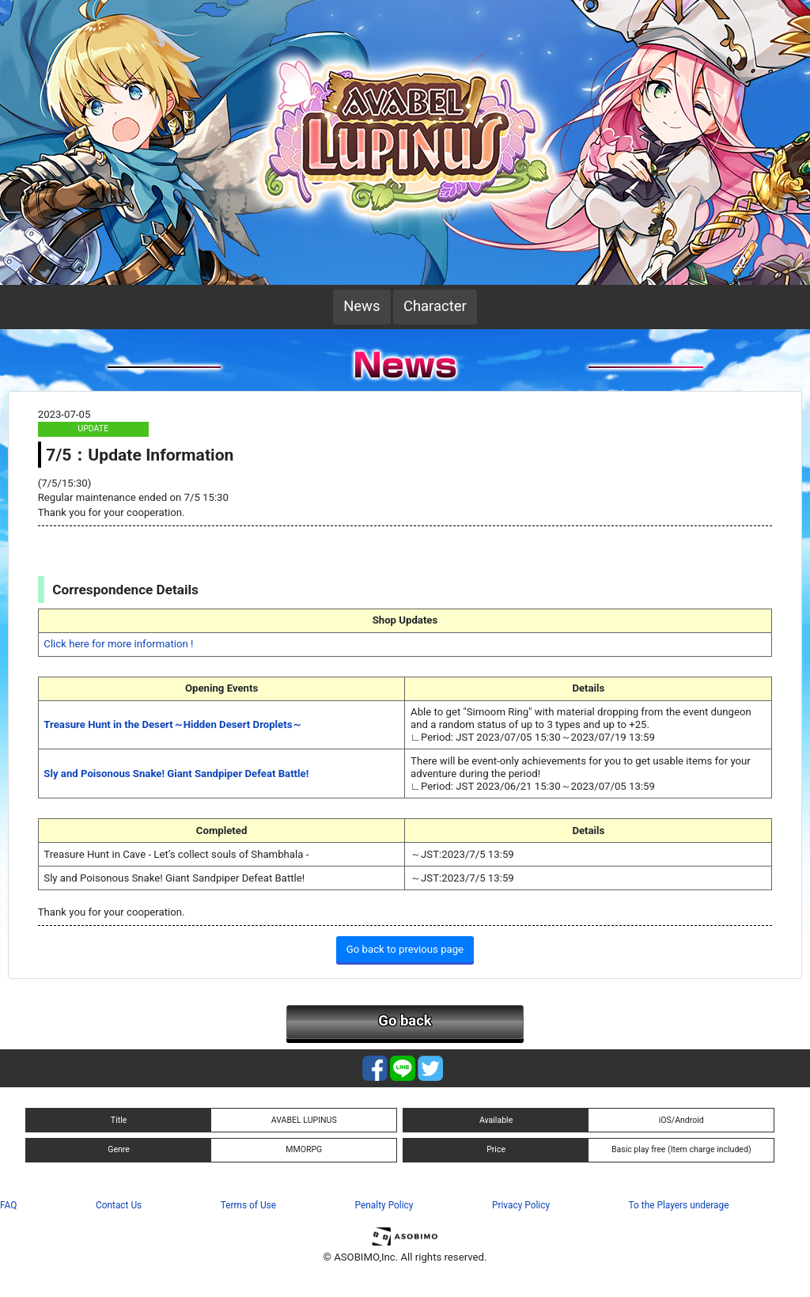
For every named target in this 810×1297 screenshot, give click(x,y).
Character (435, 306)
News (361, 306)
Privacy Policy (521, 1205)
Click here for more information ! (118, 644)
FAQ (8, 1205)
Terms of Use (248, 1205)
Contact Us (119, 1205)
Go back (404, 1021)
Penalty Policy (384, 1205)
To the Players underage (679, 1205)
